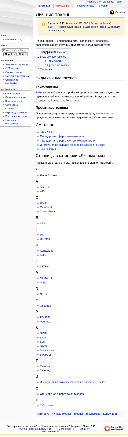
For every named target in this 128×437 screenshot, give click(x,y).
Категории (43, 413)
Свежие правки (13, 72)
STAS (43, 346)
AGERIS (45, 187)
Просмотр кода (85, 5)
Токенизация (48, 149)
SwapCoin (46, 354)
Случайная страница (17, 76)
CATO (43, 203)
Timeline (45, 366)
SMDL (43, 333)
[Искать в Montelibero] (15, 50)
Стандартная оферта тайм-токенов (62, 136)
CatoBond (46, 207)
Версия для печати (16, 112)
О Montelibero (66, 429)
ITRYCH (45, 239)
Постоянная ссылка (16, 116)
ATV (42, 191)
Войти (120, 1)
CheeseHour (47, 211)
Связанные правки (15, 97)
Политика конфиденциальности (34, 429)
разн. (51, 27)
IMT (42, 234)
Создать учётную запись (100, 1)
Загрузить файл (14, 101)
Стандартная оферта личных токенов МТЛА (67, 140)
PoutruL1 (45, 321)
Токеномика (93, 413)
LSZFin (44, 266)
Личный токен (48, 175)
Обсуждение (62, 5)
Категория (44, 5)
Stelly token (47, 350)
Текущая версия (89, 27)
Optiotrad (45, 305)
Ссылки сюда (12, 93)
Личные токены (61, 413)
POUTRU (45, 317)
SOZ (42, 341)
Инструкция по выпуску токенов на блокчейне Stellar (72, 144)
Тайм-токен (47, 132)
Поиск (4, 45)
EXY (42, 223)
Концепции (110, 413)
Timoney (45, 370)
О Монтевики (12, 68)
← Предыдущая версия (67, 27)
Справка (117, 12)
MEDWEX (46, 278)
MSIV (43, 282)
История (103, 5)
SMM (43, 337)
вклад (107, 23)
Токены (78, 413)
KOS (43, 255)
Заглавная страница (16, 64)
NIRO (43, 294)
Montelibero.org (13, 39)
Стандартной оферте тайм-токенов (58, 100)
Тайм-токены (44, 92)
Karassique (46, 250)
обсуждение (96, 23)
